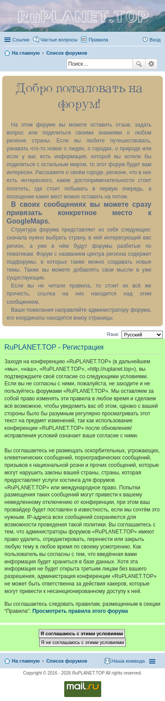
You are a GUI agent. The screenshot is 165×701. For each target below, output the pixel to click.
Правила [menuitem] (98, 39)
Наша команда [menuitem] (128, 661)
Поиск (139, 64)
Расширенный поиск (152, 64)
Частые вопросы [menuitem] (59, 39)
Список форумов (66, 661)
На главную (26, 661)
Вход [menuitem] (155, 39)
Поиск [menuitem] (63, 64)
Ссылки (20, 39)
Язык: (112, 334)
